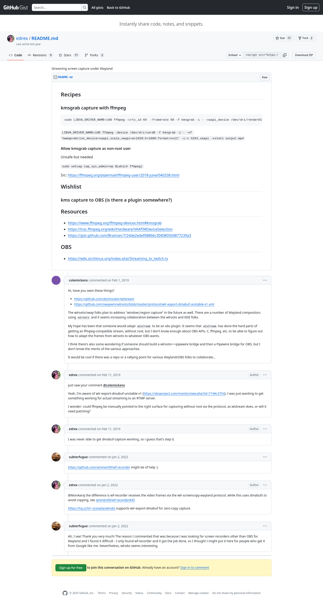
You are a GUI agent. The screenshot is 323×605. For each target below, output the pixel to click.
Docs (168, 593)
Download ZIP (304, 55)
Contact (180, 593)
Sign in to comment (194, 567)
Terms (102, 593)
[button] (284, 55)
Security (127, 593)
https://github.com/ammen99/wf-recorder (99, 467)
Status (139, 593)
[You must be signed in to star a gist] (283, 38)
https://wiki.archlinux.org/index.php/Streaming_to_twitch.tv (118, 258)
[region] (161, 176)
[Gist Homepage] (16, 7)
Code (15, 55)
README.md (44, 38)
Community (154, 593)
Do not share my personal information (236, 593)
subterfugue (78, 457)
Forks (95, 55)
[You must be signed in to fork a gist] (306, 38)
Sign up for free (71, 568)
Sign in (293, 7)
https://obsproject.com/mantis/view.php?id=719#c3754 (184, 393)
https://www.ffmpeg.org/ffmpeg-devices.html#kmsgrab (115, 222)
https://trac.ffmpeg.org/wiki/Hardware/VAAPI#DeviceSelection (120, 229)
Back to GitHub (118, 7)
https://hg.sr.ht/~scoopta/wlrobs (91, 508)
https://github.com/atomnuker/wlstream (104, 299)
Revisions (40, 55)
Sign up (310, 7)
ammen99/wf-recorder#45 (115, 500)
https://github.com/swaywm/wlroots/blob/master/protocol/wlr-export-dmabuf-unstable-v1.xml (144, 304)
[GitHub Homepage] (65, 593)
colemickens (78, 280)
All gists (97, 7)
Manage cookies (198, 593)
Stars (69, 55)
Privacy (113, 593)
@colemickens (114, 385)
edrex (22, 38)
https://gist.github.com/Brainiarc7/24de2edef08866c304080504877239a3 (129, 235)
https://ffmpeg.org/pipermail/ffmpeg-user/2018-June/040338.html (123, 175)
